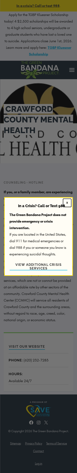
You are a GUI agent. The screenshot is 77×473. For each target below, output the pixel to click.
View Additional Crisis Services (38, 266)
